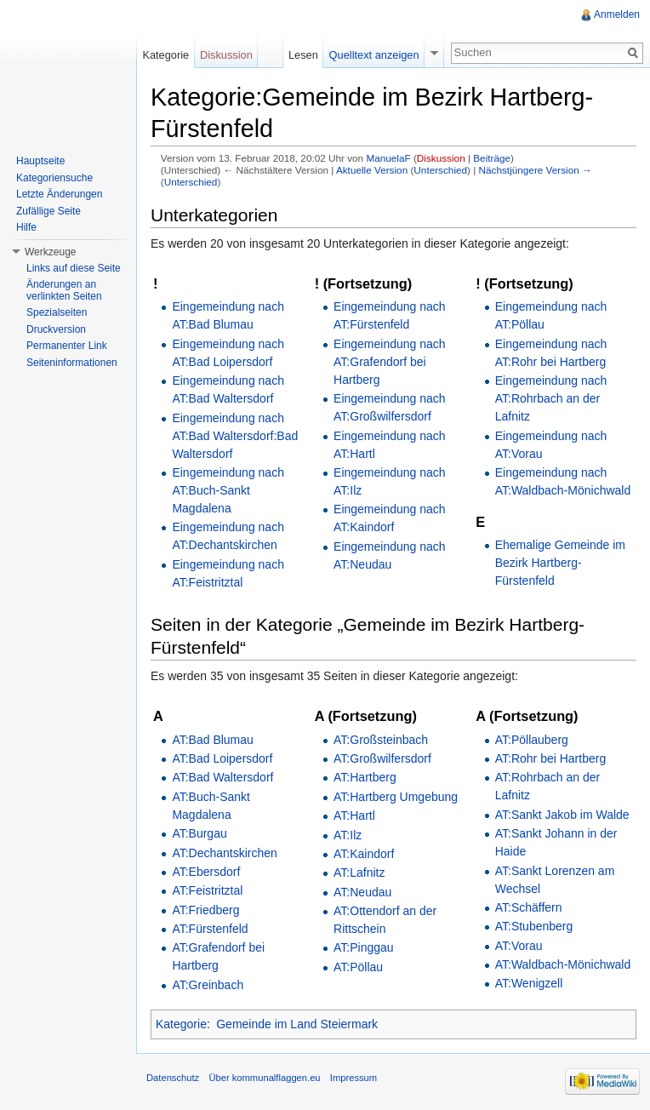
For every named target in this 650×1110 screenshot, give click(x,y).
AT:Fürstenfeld (210, 928)
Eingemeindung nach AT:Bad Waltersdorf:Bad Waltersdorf (235, 436)
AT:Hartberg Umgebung (396, 797)
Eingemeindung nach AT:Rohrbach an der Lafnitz (551, 398)
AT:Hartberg (365, 777)
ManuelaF (388, 157)
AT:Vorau (519, 946)
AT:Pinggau (364, 947)
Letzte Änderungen (59, 194)
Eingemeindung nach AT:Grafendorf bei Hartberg (390, 361)
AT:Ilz (348, 835)
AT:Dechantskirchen (224, 853)
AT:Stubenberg (534, 926)
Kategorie (181, 1024)
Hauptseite (40, 161)
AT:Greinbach (207, 985)
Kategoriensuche (54, 178)
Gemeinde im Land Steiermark (297, 1024)
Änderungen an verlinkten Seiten (64, 290)
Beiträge (491, 157)
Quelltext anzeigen (374, 55)
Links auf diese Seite (73, 268)
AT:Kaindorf (364, 854)
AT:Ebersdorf (206, 871)
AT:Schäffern (528, 907)
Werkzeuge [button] (50, 252)
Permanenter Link (66, 346)
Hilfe (26, 227)
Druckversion (56, 329)
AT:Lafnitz (359, 872)
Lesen (303, 55)
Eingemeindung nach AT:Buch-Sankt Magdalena (228, 490)
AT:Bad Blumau (212, 740)
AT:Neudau (362, 892)
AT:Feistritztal (207, 890)
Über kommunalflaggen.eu (264, 1078)
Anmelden (617, 14)
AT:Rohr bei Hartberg (550, 758)
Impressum (353, 1078)
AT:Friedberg (205, 910)
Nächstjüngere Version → (535, 169)
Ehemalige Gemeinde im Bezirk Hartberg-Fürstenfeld (560, 562)
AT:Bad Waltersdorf (222, 777)
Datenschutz (172, 1078)
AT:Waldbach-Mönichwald (563, 964)
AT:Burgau (199, 833)
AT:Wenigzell (529, 983)
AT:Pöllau (358, 967)
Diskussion (441, 157)
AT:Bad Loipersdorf (222, 758)
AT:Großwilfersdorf (382, 758)
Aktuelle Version (372, 169)
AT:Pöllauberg (531, 740)
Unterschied (440, 169)
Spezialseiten (56, 312)
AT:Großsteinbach (381, 740)
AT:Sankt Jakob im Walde (562, 814)
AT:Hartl (354, 815)
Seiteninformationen (71, 363)
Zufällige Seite (48, 211)
